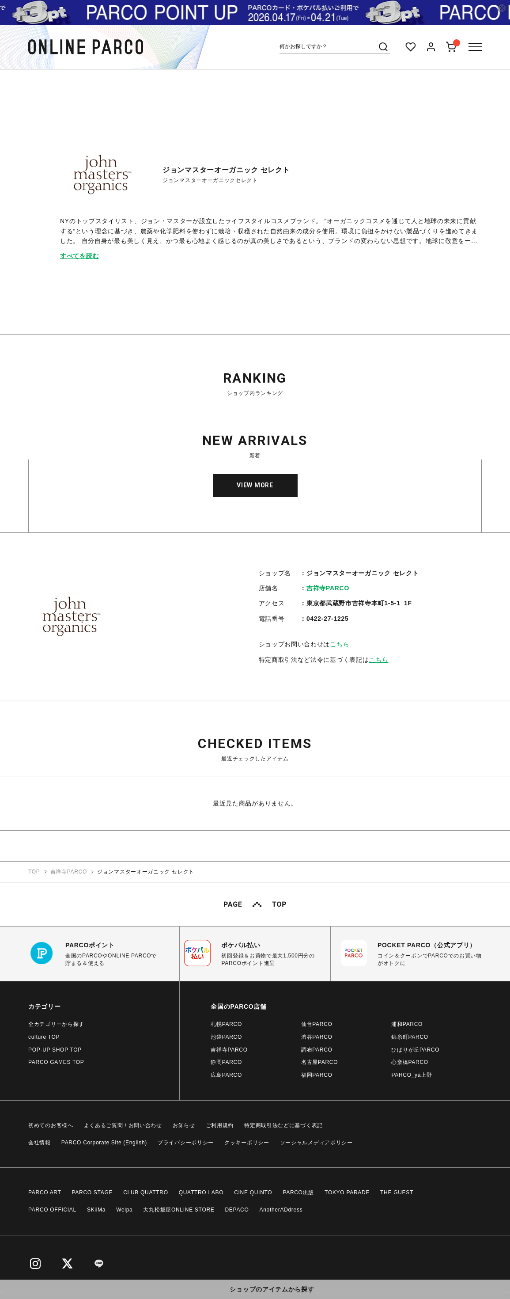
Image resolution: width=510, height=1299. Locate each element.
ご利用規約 (220, 1125)
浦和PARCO (407, 1024)
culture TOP (44, 1037)
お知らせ (184, 1125)
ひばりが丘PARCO (415, 1050)
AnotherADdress (281, 1210)
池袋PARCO (226, 1037)
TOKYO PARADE (347, 1192)
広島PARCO (226, 1075)
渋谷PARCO (316, 1037)
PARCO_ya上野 (411, 1075)
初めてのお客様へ (50, 1125)
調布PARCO (316, 1050)
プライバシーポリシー (186, 1142)
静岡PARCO (226, 1062)
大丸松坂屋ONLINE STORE (178, 1210)
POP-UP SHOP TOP (55, 1050)
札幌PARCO (226, 1024)
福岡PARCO (316, 1075)
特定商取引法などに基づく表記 (283, 1125)
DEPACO (237, 1210)
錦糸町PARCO (409, 1037)
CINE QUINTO (253, 1192)
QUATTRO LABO (201, 1192)
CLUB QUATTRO (145, 1192)
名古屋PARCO (319, 1062)
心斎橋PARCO (409, 1062)
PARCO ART (44, 1192)
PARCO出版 (298, 1192)
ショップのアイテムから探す (272, 1289)
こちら (339, 644)
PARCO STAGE (92, 1192)
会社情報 (39, 1142)
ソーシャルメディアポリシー (316, 1142)
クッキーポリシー (246, 1142)
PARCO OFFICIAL (52, 1210)
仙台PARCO (316, 1024)
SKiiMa (96, 1210)
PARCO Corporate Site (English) (104, 1142)
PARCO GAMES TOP (56, 1062)
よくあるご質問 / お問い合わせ (123, 1125)
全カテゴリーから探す (56, 1024)
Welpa (124, 1210)
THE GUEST (396, 1192)
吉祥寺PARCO (327, 588)
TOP (34, 872)
